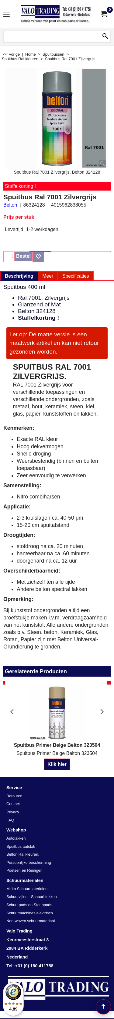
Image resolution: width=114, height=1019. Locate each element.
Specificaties (75, 276)
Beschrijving (19, 276)
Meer (48, 276)
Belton (10, 204)
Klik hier (57, 764)
